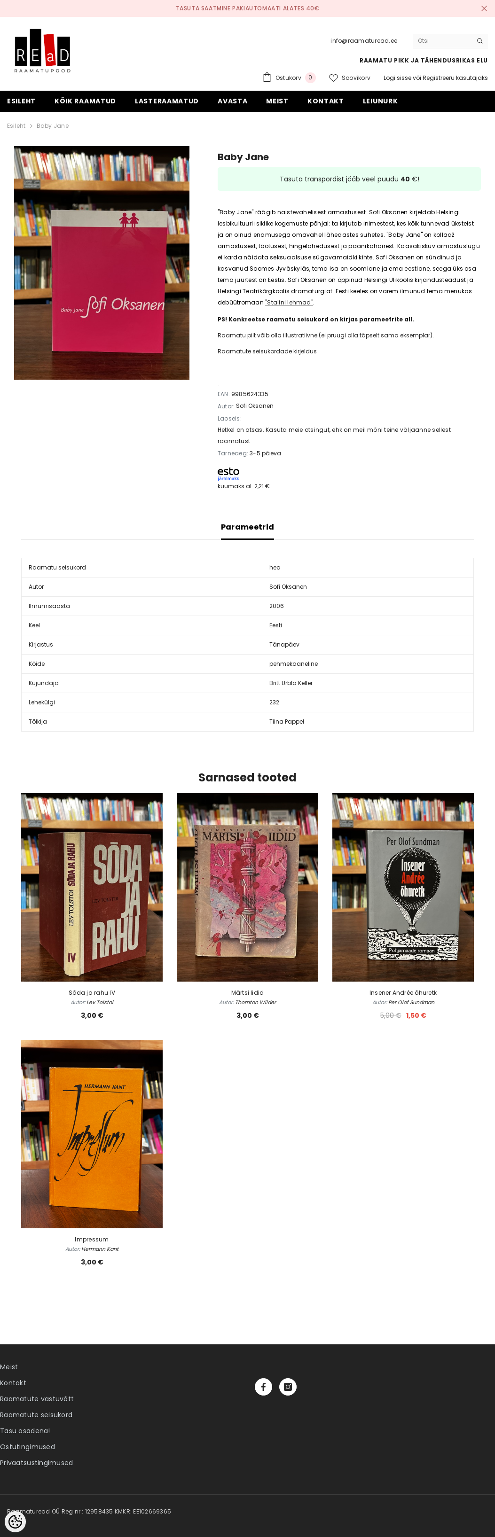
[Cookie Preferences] (15, 1521)
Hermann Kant (99, 1249)
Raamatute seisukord (36, 1415)
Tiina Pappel (286, 722)
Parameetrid (248, 527)
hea (275, 567)
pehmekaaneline (293, 664)
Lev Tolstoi (99, 1002)
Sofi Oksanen (255, 406)
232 (274, 702)
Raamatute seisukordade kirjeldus (267, 351)
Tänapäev (284, 644)
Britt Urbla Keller (291, 683)
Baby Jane (53, 126)
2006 (276, 606)
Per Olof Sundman (411, 1002)
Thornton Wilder (255, 1002)
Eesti (275, 625)
